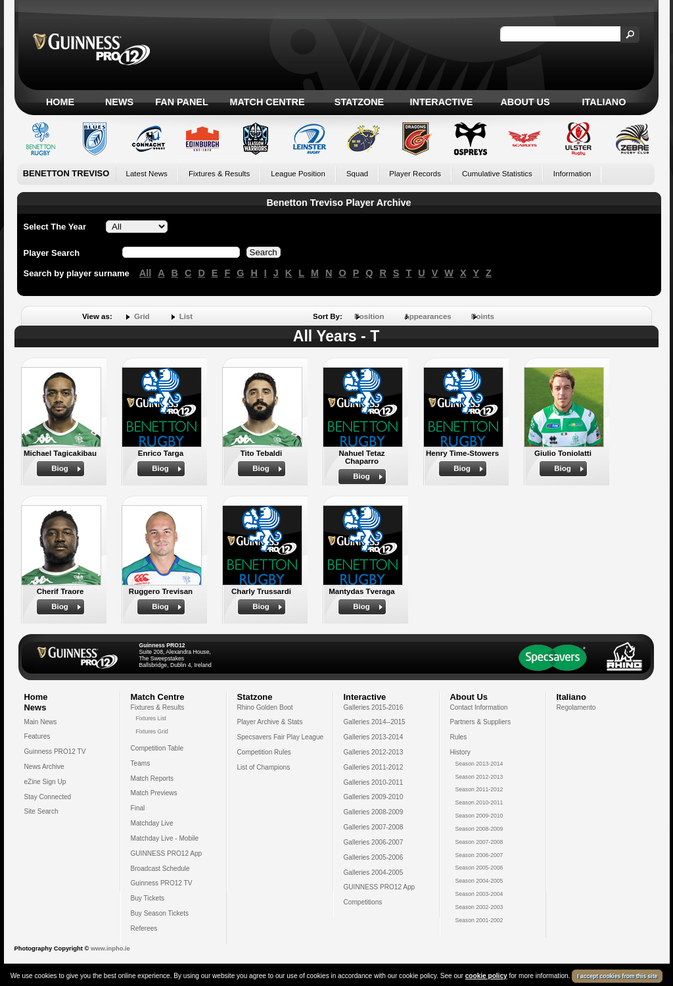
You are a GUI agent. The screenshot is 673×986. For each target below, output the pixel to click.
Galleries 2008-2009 (374, 812)
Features (37, 736)
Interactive (441, 102)
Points (482, 316)
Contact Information (479, 707)
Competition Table (157, 748)
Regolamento (576, 707)
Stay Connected (48, 797)
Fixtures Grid (152, 731)
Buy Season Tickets (160, 913)
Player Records (415, 174)
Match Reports (152, 778)
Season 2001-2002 (479, 920)
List (186, 316)
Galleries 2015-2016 (374, 707)
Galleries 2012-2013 (374, 752)
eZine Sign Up (45, 781)
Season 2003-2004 (479, 894)
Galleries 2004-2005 (374, 872)
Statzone (359, 102)
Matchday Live (152, 823)
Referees (144, 928)
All (145, 273)
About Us (524, 102)
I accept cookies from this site (617, 977)
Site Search (41, 811)
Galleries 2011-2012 (374, 767)
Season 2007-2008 (479, 842)
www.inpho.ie (110, 948)
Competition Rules (264, 752)
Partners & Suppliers (480, 722)
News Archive (44, 766)
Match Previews (154, 793)
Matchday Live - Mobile (165, 838)
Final (138, 808)
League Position (298, 174)
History (460, 752)
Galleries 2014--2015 (375, 722)
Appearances (427, 316)
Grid (142, 316)
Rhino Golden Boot (265, 707)
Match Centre (266, 102)
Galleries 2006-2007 (374, 842)
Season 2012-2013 (479, 777)
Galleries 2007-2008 (374, 827)
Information (572, 174)
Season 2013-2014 (479, 763)
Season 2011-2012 (479, 789)
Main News (40, 722)
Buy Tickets (148, 898)
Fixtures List (151, 718)
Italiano (604, 102)
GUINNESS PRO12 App (166, 853)
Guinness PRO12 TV (55, 751)
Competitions (363, 902)
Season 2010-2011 (479, 802)
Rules (458, 737)
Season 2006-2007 (479, 855)
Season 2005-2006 (479, 867)
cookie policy (486, 976)
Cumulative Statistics (497, 174)
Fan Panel (181, 102)
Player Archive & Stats (270, 722)
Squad (357, 174)
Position (369, 316)
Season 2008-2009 (479, 829)
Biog (59, 468)
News (119, 102)
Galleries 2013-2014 (374, 737)
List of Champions (263, 767)
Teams (141, 763)
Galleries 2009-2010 (374, 797)
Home (60, 102)
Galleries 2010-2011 (374, 782)
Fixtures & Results (219, 174)
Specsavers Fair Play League (280, 737)
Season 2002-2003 (479, 907)
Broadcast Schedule (160, 868)
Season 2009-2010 (479, 815)
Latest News (147, 174)
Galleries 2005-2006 (374, 857)
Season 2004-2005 (479, 880)
